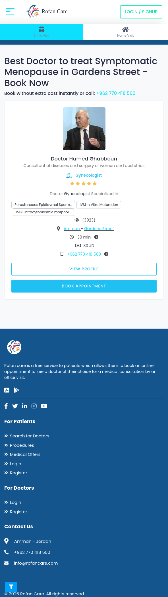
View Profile (84, 269)
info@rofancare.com (36, 563)
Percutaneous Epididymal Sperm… (43, 204)
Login (15, 464)
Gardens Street (99, 228)
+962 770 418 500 (116, 93)
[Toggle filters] (11, 587)
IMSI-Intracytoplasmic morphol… (43, 212)
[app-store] (6, 390)
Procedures (22, 445)
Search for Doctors (29, 436)
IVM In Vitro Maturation (99, 204)
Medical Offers (25, 454)
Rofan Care (47, 12)
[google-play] (16, 390)
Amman (72, 228)
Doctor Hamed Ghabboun (84, 158)
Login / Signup (141, 12)
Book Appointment (84, 286)
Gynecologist (89, 175)
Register (18, 473)
